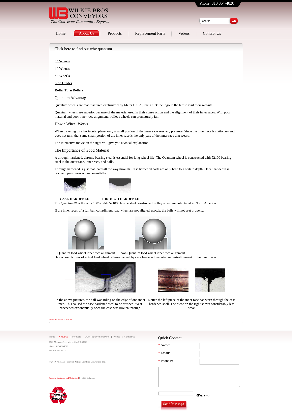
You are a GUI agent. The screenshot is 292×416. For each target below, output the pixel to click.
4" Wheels (62, 68)
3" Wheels (62, 61)
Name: (164, 345)
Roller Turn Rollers (69, 90)
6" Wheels (62, 76)
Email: (164, 353)
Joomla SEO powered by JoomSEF (60, 319)
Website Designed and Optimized (64, 378)
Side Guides (63, 83)
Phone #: (165, 361)
